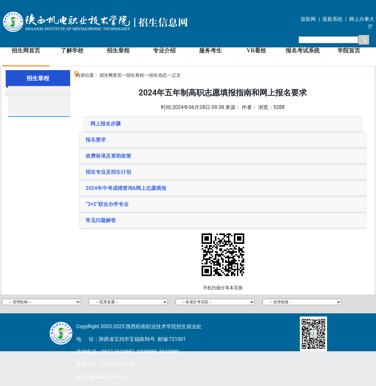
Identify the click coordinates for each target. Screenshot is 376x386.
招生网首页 (26, 50)
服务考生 (210, 50)
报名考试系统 (303, 50)
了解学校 (72, 50)
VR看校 (256, 50)
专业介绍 (164, 50)
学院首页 (348, 50)
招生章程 (118, 50)
